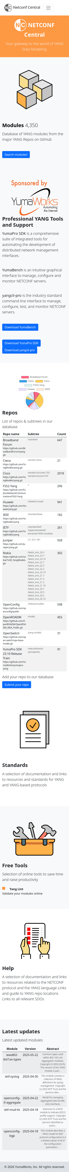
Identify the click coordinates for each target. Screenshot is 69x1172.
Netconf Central (22, 8)
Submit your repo (17, 685)
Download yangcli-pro (20, 350)
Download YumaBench (20, 327)
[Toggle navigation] (48, 7)
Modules (13, 125)
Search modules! (16, 155)
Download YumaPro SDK (21, 343)
